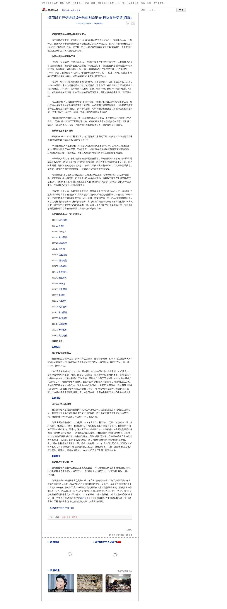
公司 (68, 517)
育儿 (124, 3)
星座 (130, 3)
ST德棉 (63, 301)
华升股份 (63, 289)
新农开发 (56, 398)
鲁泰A (61, 226)
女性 (118, 3)
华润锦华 (63, 324)
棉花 (63, 517)
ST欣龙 (62, 283)
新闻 (49, 3)
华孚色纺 (63, 243)
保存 (113, 535)
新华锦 (62, 295)
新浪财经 (65, 10)
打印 (122, 535)
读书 (105, 3)
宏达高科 (63, 335)
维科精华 (63, 266)
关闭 (130, 535)
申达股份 (63, 237)
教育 (112, 3)
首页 (43, 3)
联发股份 (63, 255)
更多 (161, 3)
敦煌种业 (56, 456)
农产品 (83, 498)
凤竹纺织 (63, 307)
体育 (56, 3)
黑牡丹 (62, 249)
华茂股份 (63, 220)
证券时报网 (98, 23)
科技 (80, 3)
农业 (73, 10)
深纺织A (63, 278)
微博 (93, 3)
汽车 (149, 3)
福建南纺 (63, 260)
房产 (155, 3)
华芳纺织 (63, 330)
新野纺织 (63, 272)
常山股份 (63, 312)
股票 (74, 3)
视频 (87, 3)
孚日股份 (63, 318)
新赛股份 (56, 347)
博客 (99, 3)
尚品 (143, 3)
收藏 (136, 3)
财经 (68, 3)
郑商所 (74, 517)
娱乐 (62, 3)
